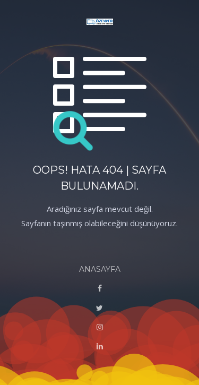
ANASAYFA (99, 269)
